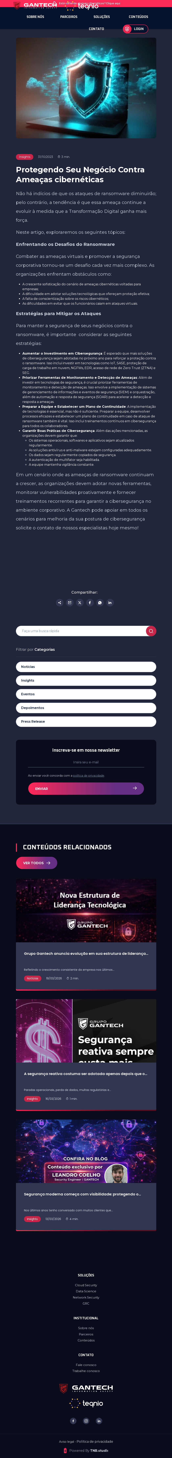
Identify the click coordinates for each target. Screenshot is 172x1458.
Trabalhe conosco (86, 1371)
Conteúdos (86, 1340)
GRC (86, 1303)
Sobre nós (86, 1328)
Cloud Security (86, 1285)
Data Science (86, 1291)
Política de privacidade (95, 1442)
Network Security (86, 1297)
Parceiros (86, 1334)
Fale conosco (86, 1365)
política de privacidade (96, 775)
